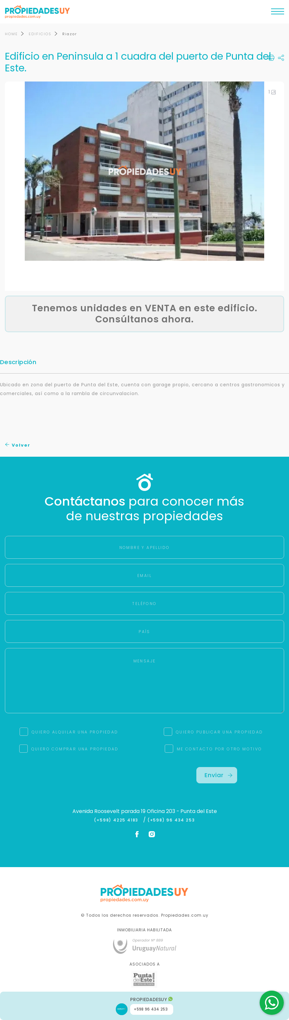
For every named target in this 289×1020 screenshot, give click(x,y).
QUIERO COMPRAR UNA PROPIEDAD (75, 749)
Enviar (219, 775)
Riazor (69, 34)
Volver (17, 445)
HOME (11, 34)
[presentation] (72, 779)
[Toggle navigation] (277, 13)
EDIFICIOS (40, 34)
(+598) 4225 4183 (117, 820)
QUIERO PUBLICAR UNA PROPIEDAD (219, 732)
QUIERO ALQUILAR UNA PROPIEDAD (75, 732)
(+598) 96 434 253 (171, 820)
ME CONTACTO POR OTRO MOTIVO (219, 749)
